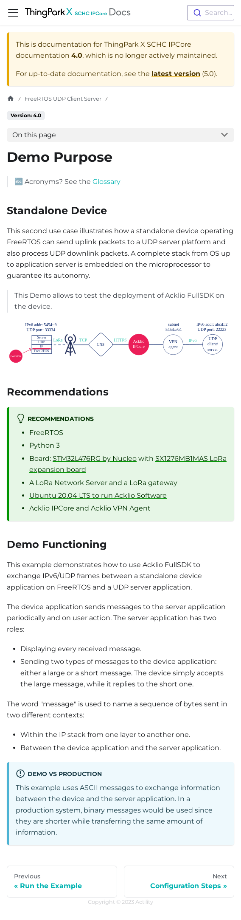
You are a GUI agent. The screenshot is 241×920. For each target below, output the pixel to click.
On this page (34, 135)
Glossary (106, 182)
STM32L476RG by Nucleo (95, 458)
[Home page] (10, 98)
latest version (175, 74)
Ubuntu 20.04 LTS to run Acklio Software (98, 495)
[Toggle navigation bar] (13, 12)
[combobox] (210, 12)
